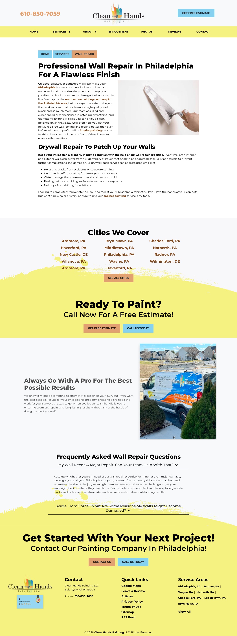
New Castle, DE (74, 254)
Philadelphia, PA (119, 254)
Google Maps (131, 586)
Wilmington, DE (165, 261)
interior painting (91, 130)
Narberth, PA (165, 248)
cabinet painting (115, 196)
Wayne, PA (119, 261)
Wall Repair (84, 54)
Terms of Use (131, 607)
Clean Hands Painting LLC (112, 632)
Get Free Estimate (196, 13)
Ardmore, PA (73, 241)
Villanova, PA (74, 261)
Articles (127, 596)
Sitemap (127, 612)
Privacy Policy (132, 601)
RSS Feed (128, 617)
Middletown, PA (119, 248)
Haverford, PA (73, 248)
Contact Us (102, 562)
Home (45, 54)
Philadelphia (46, 87)
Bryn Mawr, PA (119, 241)
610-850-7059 (39, 13)
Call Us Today (138, 328)
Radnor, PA (165, 254)
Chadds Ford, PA (164, 241)
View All (184, 611)
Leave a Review (133, 591)
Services (62, 54)
